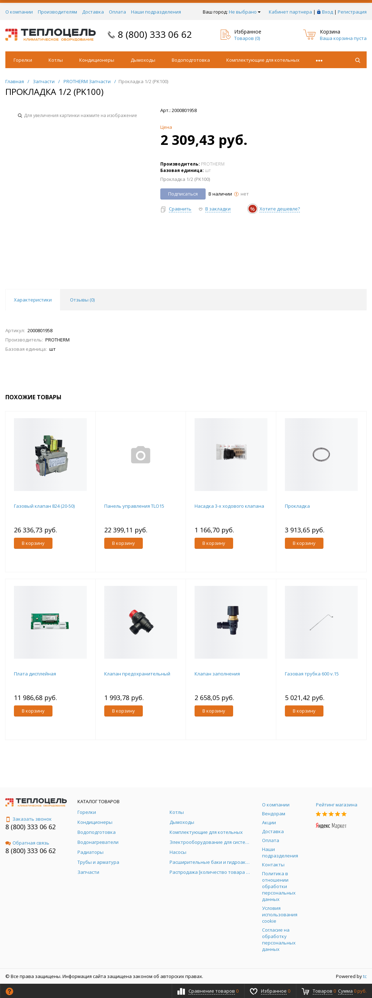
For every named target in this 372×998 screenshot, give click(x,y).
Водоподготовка (191, 60)
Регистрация (352, 12)
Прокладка (297, 506)
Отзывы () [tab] (82, 300)
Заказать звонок (28, 819)
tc (365, 976)
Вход (327, 12)
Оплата (117, 12)
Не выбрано (245, 12)
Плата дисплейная (35, 673)
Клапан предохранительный (137, 673)
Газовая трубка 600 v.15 (312, 673)
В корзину (33, 543)
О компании (19, 12)
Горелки (23, 60)
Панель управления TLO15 (134, 506)
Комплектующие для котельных (263, 60)
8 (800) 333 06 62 (155, 34)
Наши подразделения (156, 12)
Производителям (57, 12)
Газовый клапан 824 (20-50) (44, 506)
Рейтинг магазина (336, 804)
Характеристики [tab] (33, 300)
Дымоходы (143, 60)
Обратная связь (27, 843)
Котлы (56, 60)
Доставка (93, 12)
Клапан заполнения (217, 673)
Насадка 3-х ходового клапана (229, 506)
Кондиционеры (96, 60)
